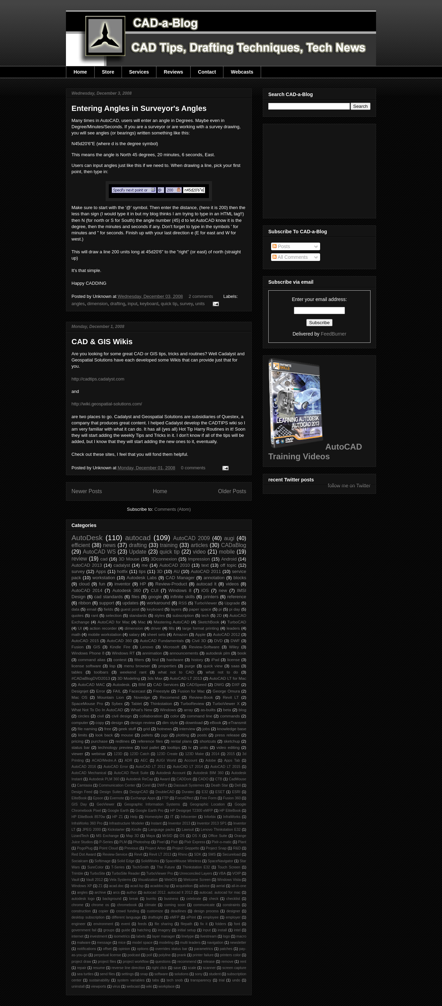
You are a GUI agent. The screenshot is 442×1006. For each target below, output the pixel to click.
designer (233, 911)
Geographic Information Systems (152, 804)
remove (227, 961)
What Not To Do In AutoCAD (97, 709)
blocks (239, 577)
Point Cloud (108, 848)
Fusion (77, 647)
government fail (83, 930)
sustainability (99, 980)
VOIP (236, 873)
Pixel (161, 842)
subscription (183, 615)
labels (141, 936)
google (155, 596)
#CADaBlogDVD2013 (90, 678)
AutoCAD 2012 (226, 634)
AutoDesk (87, 538)
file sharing (164, 924)
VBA (222, 873)
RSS (183, 603)
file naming (87, 728)
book (242, 653)
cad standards (108, 596)
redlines (122, 741)
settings (128, 974)
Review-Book (201, 697)
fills (172, 628)
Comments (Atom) (172, 509)
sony (198, 974)
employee (211, 917)
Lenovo (146, 647)
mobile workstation (105, 634)
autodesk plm (218, 653)
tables (76, 672)
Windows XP (81, 886)
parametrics (203, 949)
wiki (149, 986)
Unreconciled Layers (196, 873)
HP (143, 583)
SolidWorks (150, 861)
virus (116, 986)
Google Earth (118, 810)
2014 (215, 754)
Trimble (77, 873)
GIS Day (79, 804)
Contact (207, 72)
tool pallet (150, 747)
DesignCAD (138, 792)
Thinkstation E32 (196, 867)
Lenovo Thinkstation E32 (221, 829)
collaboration (151, 716)
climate (150, 905)
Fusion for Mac (191, 691)
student (215, 974)
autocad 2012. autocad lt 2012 (168, 892)
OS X (196, 836)
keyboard (149, 303)
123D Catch (139, 754)
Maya (150, 836)
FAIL (117, 691)
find (155, 659)
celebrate (193, 899)
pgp (164, 735)
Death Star (219, 785)
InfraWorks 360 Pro (87, 823)
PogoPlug (85, 848)
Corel (146, 785)
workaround (158, 602)
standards (138, 615)
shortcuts (208, 741)
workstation (104, 577)
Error (100, 691)
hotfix (122, 571)
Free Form (208, 798)
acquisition (184, 886)
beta (227, 709)
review (79, 559)
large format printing (200, 628)
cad (103, 559)
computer (79, 722)
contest (120, 659)
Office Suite (217, 836)
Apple (200, 634)
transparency (200, 980)
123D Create (167, 754)
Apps (101, 571)
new (223, 590)
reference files (150, 741)
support (106, 602)
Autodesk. (122, 684)
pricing (77, 741)
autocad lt (206, 583)
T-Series (118, 867)
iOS (205, 590)
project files (107, 961)
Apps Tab (232, 760)
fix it (204, 924)
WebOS (170, 880)
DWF (235, 640)
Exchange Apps (143, 798)
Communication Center (117, 785)
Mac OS (79, 697)
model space (142, 942)
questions (163, 961)
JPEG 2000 (91, 829)
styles (159, 615)
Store (108, 72)
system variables (131, 980)
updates (130, 602)
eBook (215, 722)
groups (108, 930)
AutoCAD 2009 (191, 538)
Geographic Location (207, 804)
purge (190, 666)
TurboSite (97, 873)
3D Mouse (129, 559)
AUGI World (166, 760)
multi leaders (190, 942)
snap (144, 974)
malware (83, 942)
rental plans (181, 741)
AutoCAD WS (99, 552)
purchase (99, 741)
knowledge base (232, 728)
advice (204, 886)
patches (226, 949)
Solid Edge (125, 861)
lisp (112, 666)
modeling (166, 942)
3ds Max (154, 678)
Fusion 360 (232, 798)
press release (227, 735)
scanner (209, 968)
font (237, 924)
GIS (96, 647)
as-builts (208, 709)
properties (167, 666)
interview (187, 728)
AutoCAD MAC (91, 684)
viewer (77, 753)
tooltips (173, 747)
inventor (123, 583)
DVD (218, 640)
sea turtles (85, 974)
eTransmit (237, 722)
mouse (127, 735)
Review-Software (204, 647)
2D (219, 615)
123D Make (194, 754)
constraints (231, 905)
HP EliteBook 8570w (88, 817)
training (168, 545)
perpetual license (107, 955)
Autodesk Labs (141, 577)
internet (77, 936)
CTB (218, 779)
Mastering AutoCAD (172, 622)
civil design (122, 716)
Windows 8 (180, 590)
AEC (144, 760)
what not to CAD (176, 672)
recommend (186, 961)
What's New (141, 709)
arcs (116, 892)
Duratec (188, 792)
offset (107, 949)
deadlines (178, 911)
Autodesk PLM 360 (104, 779)
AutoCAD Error (116, 767)
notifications (86, 949)
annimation (152, 653)
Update (137, 552)
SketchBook (208, 622)
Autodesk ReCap (139, 779)
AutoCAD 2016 (83, 767)
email (91, 609)
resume (99, 968)
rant (94, 615)
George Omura (226, 691)
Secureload (231, 854)
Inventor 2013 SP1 (212, 823)
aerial (220, 886)
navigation (215, 942)
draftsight (155, 917)
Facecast (137, 691)
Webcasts (242, 72)
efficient (80, 545)
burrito (151, 899)
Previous (131, 848)
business (171, 899)
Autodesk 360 (126, 590)
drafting (117, 303)
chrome (77, 905)
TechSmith (140, 867)
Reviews (173, 72)
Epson (98, 798)
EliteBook (79, 798)
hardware (174, 659)
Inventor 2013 (179, 823)
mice (122, 942)
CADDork (184, 779)
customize (155, 911)
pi (220, 609)
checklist (233, 899)
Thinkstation (161, 703)
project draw (81, 961)
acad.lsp (137, 886)
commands (230, 716)
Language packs (161, 829)
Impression (199, 559)
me (145, 565)
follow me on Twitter (349, 485)
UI (80, 628)
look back (104, 735)
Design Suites (110, 792)
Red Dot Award (83, 854)
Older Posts (232, 491)
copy (100, 722)
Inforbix (210, 817)
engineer (78, 924)
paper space (200, 609)
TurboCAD (236, 622)
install (222, 930)
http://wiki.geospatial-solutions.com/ (106, 403)
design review (142, 722)
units (199, 303)
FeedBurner (333, 334)
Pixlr (174, 842)
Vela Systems (120, 880)
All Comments (290, 257)
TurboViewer (205, 603)
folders (220, 924)
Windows (168, 709)
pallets (147, 735)
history (197, 659)
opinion (124, 949)
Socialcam (79, 861)
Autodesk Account (170, 773)
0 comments (193, 467)
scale (192, 968)
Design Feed (81, 792)
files (136, 596)
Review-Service (115, 854)
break (133, 899)
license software (86, 666)
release (209, 961)
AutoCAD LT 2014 (188, 767)
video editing (228, 747)
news (109, 545)
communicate (204, 905)
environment (103, 924)
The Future (166, 867)
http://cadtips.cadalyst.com (97, 379)
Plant (242, 842)
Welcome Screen (197, 880)
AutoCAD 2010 (175, 565)
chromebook (127, 905)
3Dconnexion (164, 559)
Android (229, 559)
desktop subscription (88, 917)
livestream (208, 936)
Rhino (182, 854)
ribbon (84, 602)
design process (206, 911)
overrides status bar (171, 949)
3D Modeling (128, 678)
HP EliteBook (230, 810)
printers (210, 596)
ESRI (236, 792)
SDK (197, 854)
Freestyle (161, 691)
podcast (133, 955)
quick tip (169, 303)
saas (235, 666)
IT (171, 817)
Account (191, 760)
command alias (92, 659)
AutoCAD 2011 (206, 571)
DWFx (162, 785)
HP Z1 (117, 817)
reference (236, 596)
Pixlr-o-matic (222, 842)
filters (139, 659)
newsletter (238, 942)
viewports (98, 986)
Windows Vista (229, 880)
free (107, 728)
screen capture (234, 968)
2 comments (201, 296)
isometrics (122, 936)
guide (125, 930)
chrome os (100, 905)
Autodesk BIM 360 (208, 773)
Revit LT (231, 697)
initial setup (186, 930)
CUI (154, 590)
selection (114, 615)
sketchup (232, 741)
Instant (156, 823)
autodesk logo (83, 899)
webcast (133, 986)
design (117, 722)
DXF (236, 684)
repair (81, 968)
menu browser (137, 666)
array (188, 709)
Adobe (210, 760)
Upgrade (232, 603)
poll (149, 955)
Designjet (79, 691)
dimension (97, 303)
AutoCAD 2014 (87, 590)
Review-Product (171, 583)
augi (229, 538)
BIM (142, 684)
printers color (230, 955)
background (112, 899)
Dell (237, 785)
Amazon (180, 634)
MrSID (167, 836)
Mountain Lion (110, 697)
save (177, 968)
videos (232, 583)
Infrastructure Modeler (126, 823)
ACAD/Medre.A (104, 760)
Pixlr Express (194, 842)
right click (159, 968)
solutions (181, 974)
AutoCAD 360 (119, 640)
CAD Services (166, 684)
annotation (213, 577)
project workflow (136, 961)
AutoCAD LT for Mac (227, 678)
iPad (215, 659)
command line (199, 716)
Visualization (148, 880)
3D (160, 571)
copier (103, 911)
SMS (212, 854)
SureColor (95, 867)
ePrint (191, 917)
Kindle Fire (120, 647)
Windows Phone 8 (87, 653)
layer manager (163, 936)
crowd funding (127, 911)
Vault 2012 (94, 880)
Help (133, 817)
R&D (237, 848)
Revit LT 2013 (160, 854)
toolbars (101, 672)
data (75, 609)
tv (189, 747)
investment (98, 936)
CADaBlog (233, 545)
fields (108, 609)
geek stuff (127, 728)
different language (126, 917)
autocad (138, 538)
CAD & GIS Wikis (102, 341)
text (205, 565)
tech (205, 615)
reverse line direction (128, 968)
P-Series (106, 842)
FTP (165, 798)
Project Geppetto (185, 848)
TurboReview (192, 703)
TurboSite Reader (126, 873)
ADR (128, 760)
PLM (123, 842)
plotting (182, 735)
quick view (213, 666)
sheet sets (156, 634)
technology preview (115, 747)
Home (80, 72)
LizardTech (80, 836)
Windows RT (123, 653)
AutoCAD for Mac (113, 622)
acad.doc (116, 886)
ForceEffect (184, 798)
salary (134, 634)
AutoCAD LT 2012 (150, 767)
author (131, 892)
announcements (184, 653)
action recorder (103, 628)
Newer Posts (86, 491)
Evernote (117, 798)
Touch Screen (229, 867)
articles (199, 545)
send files (107, 974)
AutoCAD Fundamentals (162, 640)
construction (81, 911)
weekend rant (133, 672)
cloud (84, 583)
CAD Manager (180, 577)
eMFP (175, 917)
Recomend (170, 697)
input (132, 303)
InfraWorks (231, 817)
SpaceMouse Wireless (183, 861)
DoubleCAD (164, 792)
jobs (206, 728)
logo (226, 936)
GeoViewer (105, 804)
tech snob (175, 980)
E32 (205, 792)
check (213, 899)
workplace (166, 986)
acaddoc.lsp (159, 886)
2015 (231, 754)
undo (236, 980)
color (174, 716)
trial (222, 980)
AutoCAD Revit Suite (131, 773)
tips (142, 571)
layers (176, 609)
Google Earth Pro (149, 810)
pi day (234, 609)
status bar (80, 747)
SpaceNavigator (220, 861)
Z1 (100, 886)
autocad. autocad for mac (220, 892)
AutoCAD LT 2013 (186, 678)
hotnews (164, 728)
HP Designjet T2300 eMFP (191, 810)
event (125, 924)
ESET (220, 792)
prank (181, 955)
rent (243, 961)
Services (139, 72)
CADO (203, 779)
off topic (228, 565)
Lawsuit (188, 829)
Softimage (103, 861)
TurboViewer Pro (159, 873)
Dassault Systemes (189, 785)
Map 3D (132, 836)
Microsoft (171, 647)
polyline (164, 955)
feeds (142, 924)
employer (233, 917)
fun (102, 583)
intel (237, 930)
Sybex (117, 703)
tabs (155, 980)
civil (100, 716)
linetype (188, 936)
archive (100, 892)
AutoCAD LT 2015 (225, 767)
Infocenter (189, 817)
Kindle (137, 829)
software (161, 974)
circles (83, 716)
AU (176, 571)
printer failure (203, 955)
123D (118, 754)
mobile (227, 552)
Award (165, 779)
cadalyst (122, 565)
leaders (233, 628)
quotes (77, 615)
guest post (130, 609)
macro (241, 936)
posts (202, 735)
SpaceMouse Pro (87, 703)
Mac (141, 622)
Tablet (136, 703)
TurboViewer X (225, 703)
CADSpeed (196, 684)
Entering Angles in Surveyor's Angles (138, 108)
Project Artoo (155, 848)
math (75, 634)
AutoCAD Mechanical (88, 773)
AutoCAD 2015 (85, 640)
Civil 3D (199, 640)
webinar (99, 753)
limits (82, 735)
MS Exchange (107, 836)
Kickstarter (116, 829)
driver (156, 628)
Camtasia (84, 785)
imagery (164, 930)
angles (78, 303)
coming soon (174, 905)
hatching (144, 930)
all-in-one (238, 886)
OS (182, 836)
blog (242, 709)
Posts (281, 246)
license (233, 659)
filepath (186, 924)
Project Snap (216, 848)
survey (186, 303)
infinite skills (183, 596)
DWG (219, 684)
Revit (138, 854)
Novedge (142, 697)
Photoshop (142, 842)
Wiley (234, 647)
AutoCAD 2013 (86, 565)
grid (146, 728)
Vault (75, 880)
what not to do (222, 672)
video (199, 552)
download (194, 722)
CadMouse (237, 779)
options (142, 949)
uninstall (78, 986)
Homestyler (154, 817)
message (104, 942)
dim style (170, 722)
